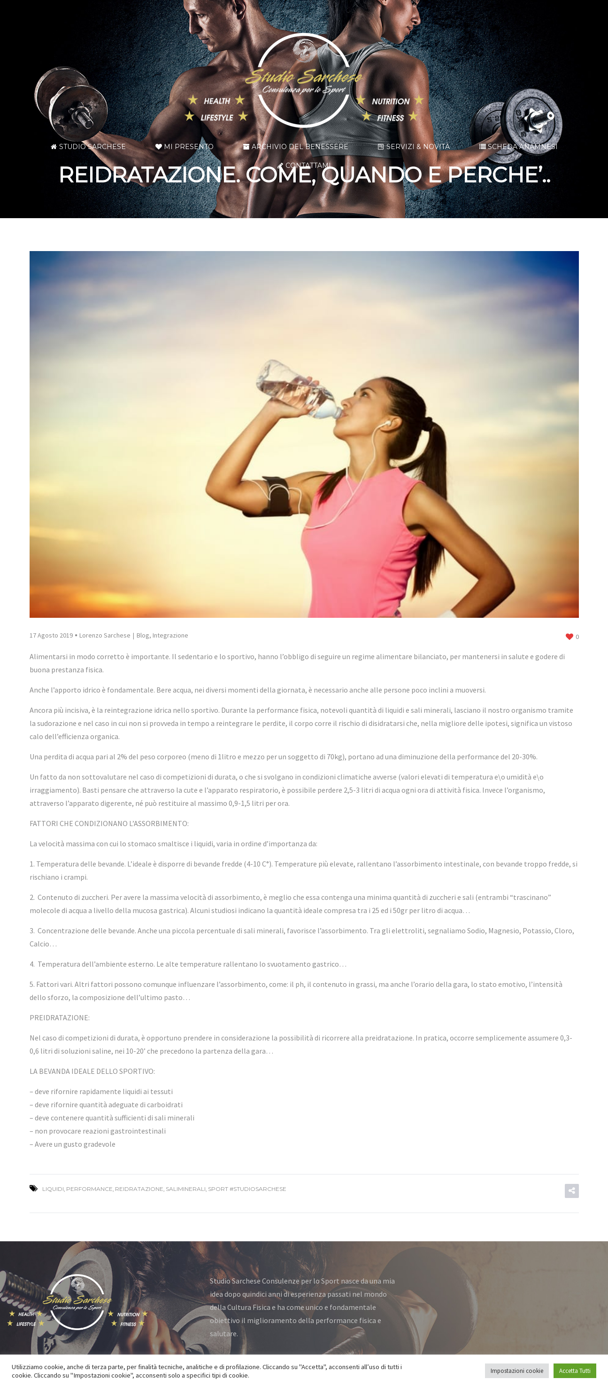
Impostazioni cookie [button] (517, 1371)
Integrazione (170, 635)
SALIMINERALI (186, 1188)
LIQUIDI (53, 1188)
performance (89, 1188)
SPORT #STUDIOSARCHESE (247, 1188)
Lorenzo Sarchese (105, 635)
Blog (143, 635)
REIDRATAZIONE (139, 1188)
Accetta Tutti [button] (575, 1371)
